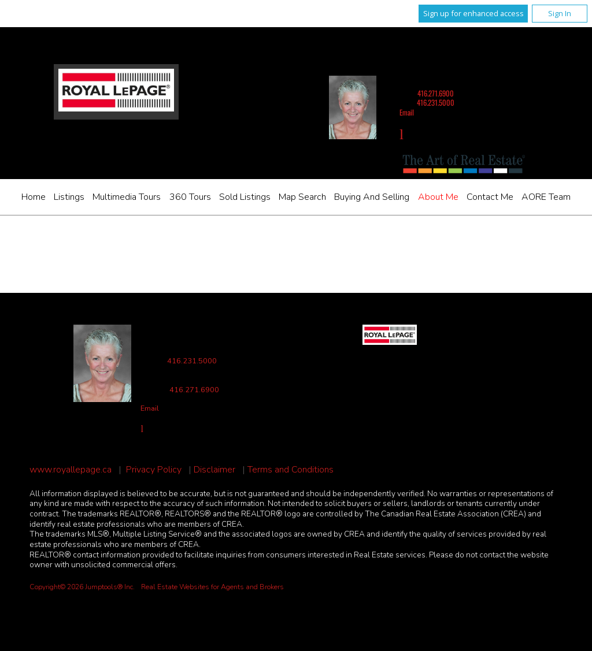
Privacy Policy (154, 470)
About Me (438, 197)
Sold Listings (245, 197)
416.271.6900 (435, 93)
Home (33, 197)
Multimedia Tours (126, 197)
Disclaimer (214, 470)
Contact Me (490, 197)
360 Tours (190, 197)
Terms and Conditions (290, 470)
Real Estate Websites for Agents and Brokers (212, 587)
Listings (69, 197)
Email (406, 112)
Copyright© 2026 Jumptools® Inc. (82, 587)
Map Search (302, 197)
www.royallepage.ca (70, 470)
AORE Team (546, 197)
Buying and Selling (371, 197)
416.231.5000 (435, 102)
